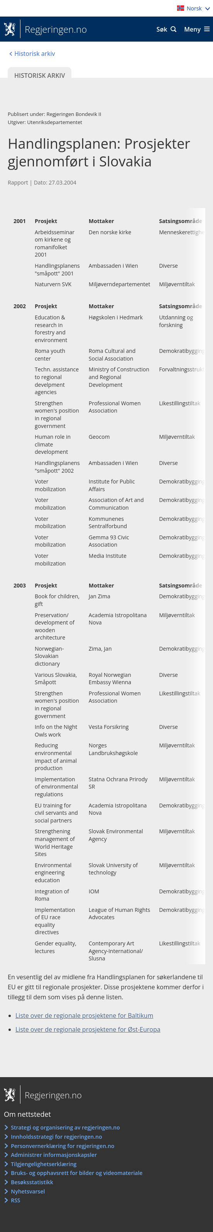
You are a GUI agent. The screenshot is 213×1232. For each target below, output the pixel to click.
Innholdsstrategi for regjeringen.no (56, 1136)
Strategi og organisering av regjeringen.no (65, 1127)
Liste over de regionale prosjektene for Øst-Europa (88, 1029)
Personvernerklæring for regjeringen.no (62, 1146)
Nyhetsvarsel (28, 1191)
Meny (192, 29)
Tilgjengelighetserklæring (43, 1164)
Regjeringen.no (53, 29)
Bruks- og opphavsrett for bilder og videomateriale (76, 1173)
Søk (162, 29)
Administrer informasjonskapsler (54, 1154)
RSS (15, 1200)
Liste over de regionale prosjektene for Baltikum (84, 1015)
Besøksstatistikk (32, 1182)
